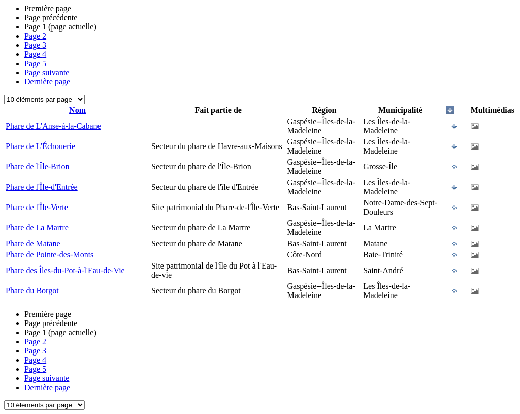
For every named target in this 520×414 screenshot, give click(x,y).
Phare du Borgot (32, 290)
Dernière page (47, 81)
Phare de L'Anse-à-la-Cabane (53, 126)
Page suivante (46, 72)
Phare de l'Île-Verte (37, 207)
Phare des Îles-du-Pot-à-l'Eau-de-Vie (65, 270)
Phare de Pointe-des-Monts (49, 254)
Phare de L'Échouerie (40, 146)
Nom (77, 110)
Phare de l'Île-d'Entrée (42, 187)
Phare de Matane (33, 243)
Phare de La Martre (37, 227)
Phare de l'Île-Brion (38, 166)
